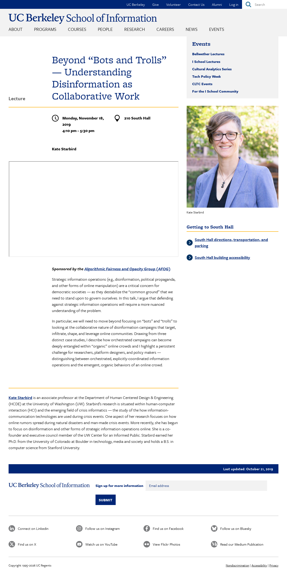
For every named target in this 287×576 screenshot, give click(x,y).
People (105, 29)
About (15, 29)
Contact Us (196, 4)
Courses (77, 29)
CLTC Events (202, 83)
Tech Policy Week (206, 76)
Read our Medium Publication (241, 544)
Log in (233, 4)
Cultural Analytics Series (212, 68)
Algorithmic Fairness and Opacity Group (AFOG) (127, 269)
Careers (165, 29)
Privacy (273, 565)
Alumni (217, 4)
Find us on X (27, 544)
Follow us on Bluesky (235, 528)
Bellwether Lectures (208, 53)
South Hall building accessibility (222, 257)
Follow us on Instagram (102, 528)
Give (155, 4)
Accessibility (259, 565)
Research (134, 29)
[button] (232, 157)
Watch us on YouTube (101, 544)
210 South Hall (137, 118)
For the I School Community (215, 91)
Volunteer (173, 4)
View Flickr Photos (166, 544)
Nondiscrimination (237, 565)
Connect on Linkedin (33, 528)
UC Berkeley (136, 4)
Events (216, 29)
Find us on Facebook (168, 528)
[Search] (264, 4)
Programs (45, 29)
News (192, 29)
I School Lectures (206, 61)
